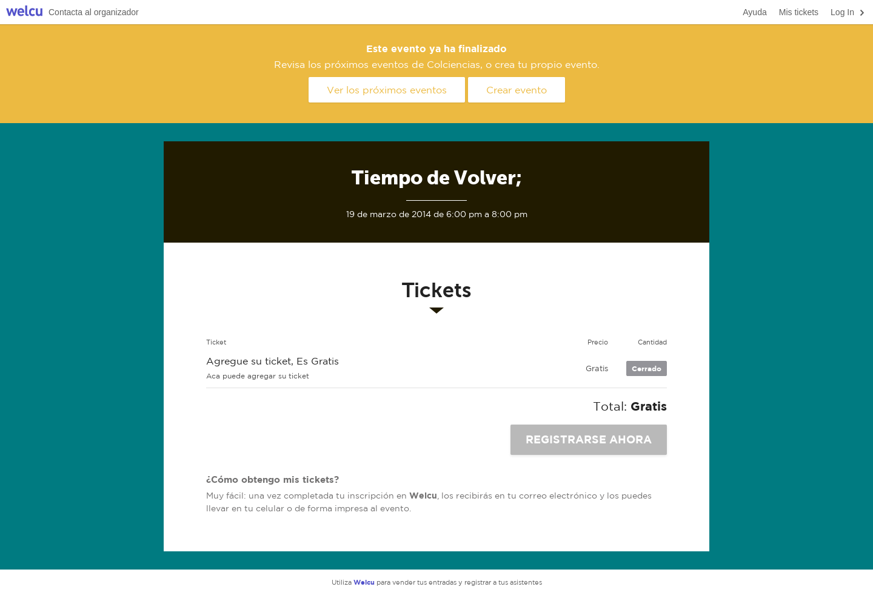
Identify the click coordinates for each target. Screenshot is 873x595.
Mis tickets (798, 12)
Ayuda (754, 12)
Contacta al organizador (93, 12)
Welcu (24, 12)
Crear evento (516, 89)
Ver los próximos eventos (387, 89)
